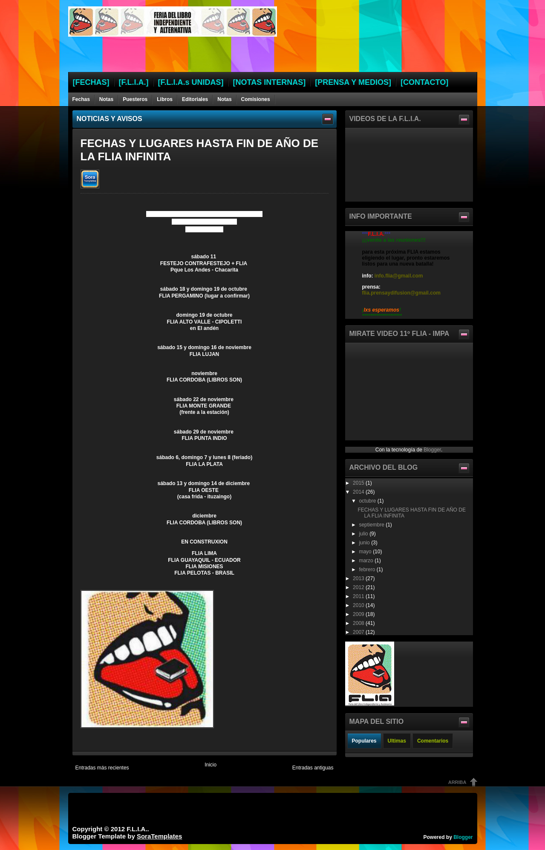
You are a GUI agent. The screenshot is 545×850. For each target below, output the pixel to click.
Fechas (81, 99)
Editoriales (195, 99)
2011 (359, 596)
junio (365, 543)
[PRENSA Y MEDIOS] (353, 82)
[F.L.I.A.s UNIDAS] (191, 82)
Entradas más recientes (102, 768)
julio (364, 534)
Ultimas (397, 741)
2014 (359, 492)
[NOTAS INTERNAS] (269, 82)
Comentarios (432, 741)
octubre (368, 501)
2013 (359, 578)
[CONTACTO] (424, 82)
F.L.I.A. (137, 829)
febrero (367, 569)
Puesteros (135, 99)
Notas (106, 99)
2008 (359, 623)
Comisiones (255, 99)
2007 (359, 632)
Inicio (210, 765)
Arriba (457, 782)
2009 (359, 614)
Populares (364, 741)
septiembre (372, 525)
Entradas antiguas (313, 768)
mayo (366, 552)
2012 (359, 587)
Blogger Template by (127, 836)
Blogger (432, 450)
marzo (367, 561)
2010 (359, 605)
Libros (165, 99)
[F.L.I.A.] (134, 82)
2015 (359, 483)
